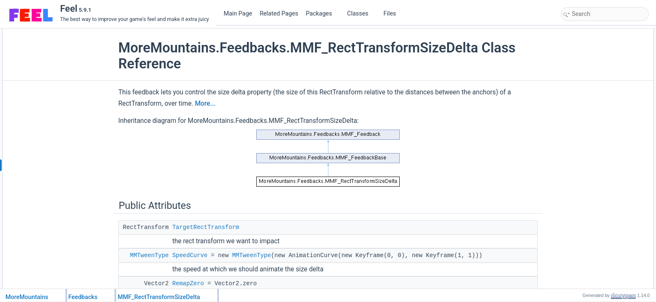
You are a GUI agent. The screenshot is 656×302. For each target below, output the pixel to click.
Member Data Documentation (596, 181)
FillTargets (581, 98)
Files (392, 13)
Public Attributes (581, 33)
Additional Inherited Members (596, 135)
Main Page (238, 13)
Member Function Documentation (600, 153)
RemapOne (583, 70)
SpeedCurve (190, 255)
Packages (322, 13)
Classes (361, 13)
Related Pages (279, 13)
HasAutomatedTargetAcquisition (606, 116)
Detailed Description (585, 144)
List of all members (584, 255)
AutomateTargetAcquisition (600, 88)
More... (205, 103)
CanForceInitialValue (593, 125)
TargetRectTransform (205, 227)
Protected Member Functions (595, 79)
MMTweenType (149, 255)
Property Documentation (590, 227)
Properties (574, 107)
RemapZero (188, 283)
